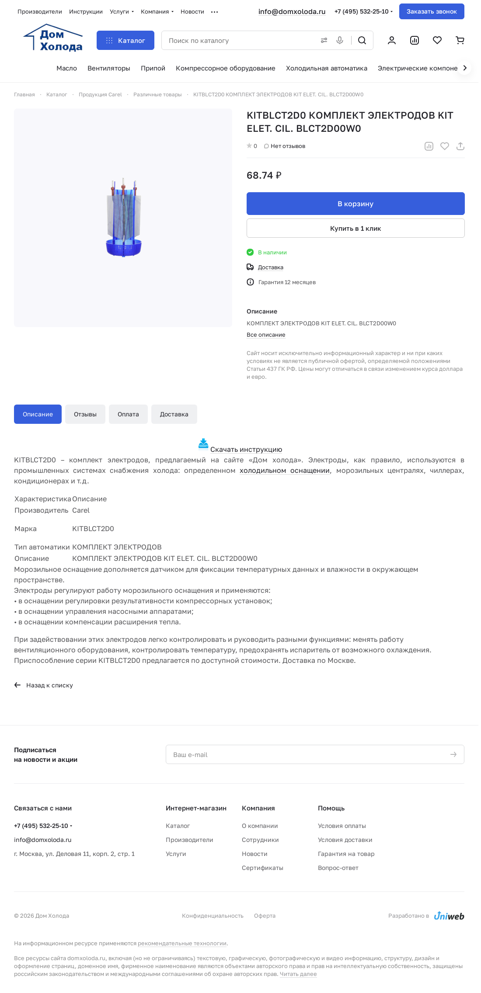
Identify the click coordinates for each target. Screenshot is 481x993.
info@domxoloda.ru (292, 11)
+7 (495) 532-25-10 (362, 11)
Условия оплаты (342, 825)
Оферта (264, 915)
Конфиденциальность (213, 915)
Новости (255, 853)
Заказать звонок (432, 11)
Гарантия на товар (346, 853)
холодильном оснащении (285, 470)
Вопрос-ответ (338, 867)
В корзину (355, 203)
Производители (189, 839)
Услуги (176, 853)
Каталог (178, 825)
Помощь (331, 808)
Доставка (174, 414)
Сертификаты (262, 867)
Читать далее (298, 973)
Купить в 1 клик (355, 228)
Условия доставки (345, 839)
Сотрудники (260, 839)
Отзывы (85, 414)
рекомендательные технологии (182, 943)
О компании (260, 825)
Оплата (128, 414)
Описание (38, 414)
